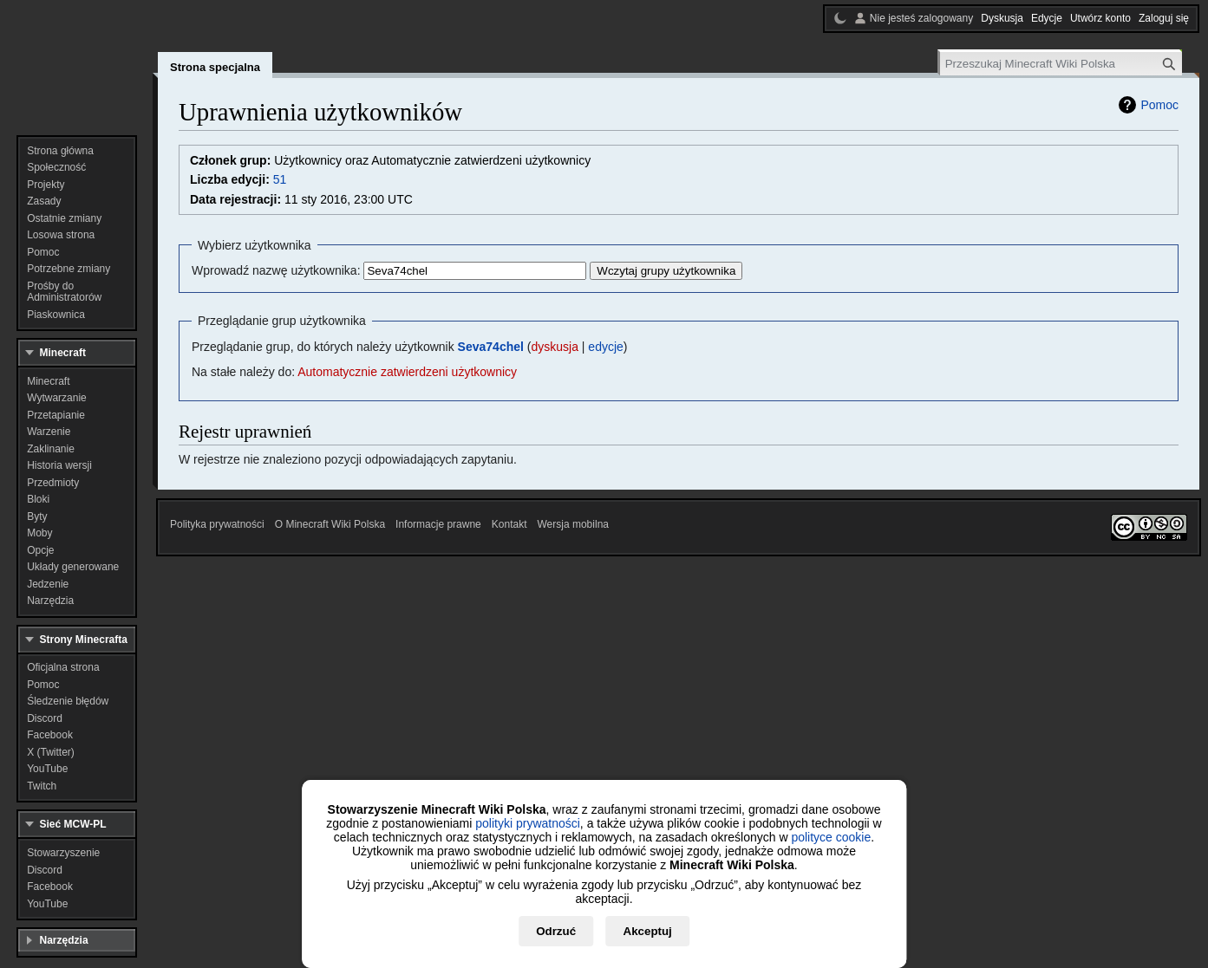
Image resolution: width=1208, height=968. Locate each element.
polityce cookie (831, 837)
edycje (605, 347)
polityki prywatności (527, 823)
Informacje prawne (438, 524)
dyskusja (554, 347)
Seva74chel (491, 347)
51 (280, 179)
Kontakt (509, 524)
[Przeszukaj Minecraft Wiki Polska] (1061, 63)
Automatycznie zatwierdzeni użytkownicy (407, 372)
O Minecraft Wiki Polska (330, 524)
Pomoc (1159, 105)
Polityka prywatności (217, 524)
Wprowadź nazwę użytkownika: (276, 270)
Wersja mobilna (573, 524)
